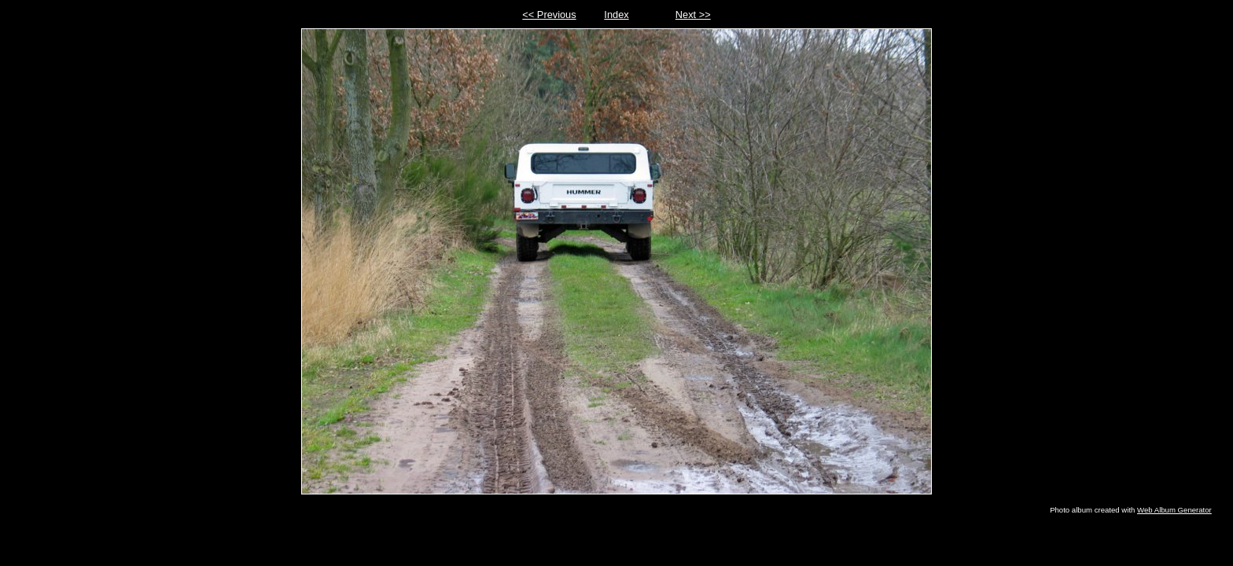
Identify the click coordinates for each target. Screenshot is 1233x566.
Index (616, 14)
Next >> (693, 14)
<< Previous (549, 14)
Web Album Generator (1174, 509)
